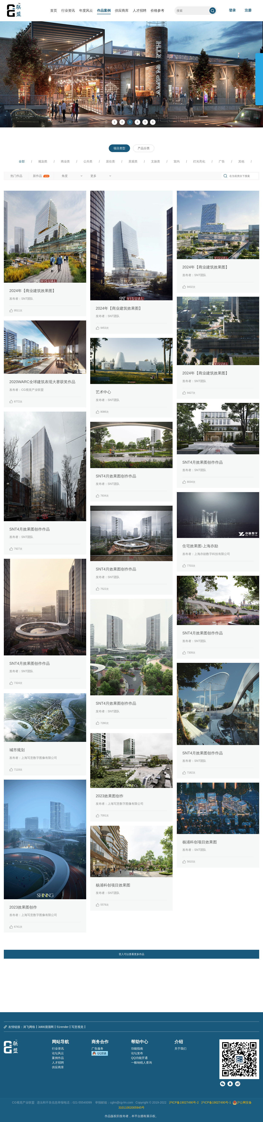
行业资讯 (68, 10)
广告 (222, 161)
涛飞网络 (29, 1027)
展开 (259, 77)
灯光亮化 (199, 161)
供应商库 (122, 10)
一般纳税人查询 (141, 1062)
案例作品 (58, 1058)
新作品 (41, 176)
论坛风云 (58, 1053)
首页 (53, 10)
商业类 (65, 161)
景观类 (133, 161)
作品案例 (104, 10)
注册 (248, 10)
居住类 (110, 161)
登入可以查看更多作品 (131, 954)
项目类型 (119, 148)
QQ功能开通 (139, 1058)
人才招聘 (139, 10)
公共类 (87, 161)
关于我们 (180, 1048)
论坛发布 (137, 1053)
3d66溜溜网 (46, 1027)
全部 (22, 161)
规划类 (42, 161)
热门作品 (16, 176)
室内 (177, 161)
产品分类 (144, 148)
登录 (232, 10)
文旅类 (155, 161)
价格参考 (157, 10)
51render (63, 1027)
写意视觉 (77, 1027)
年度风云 (86, 10)
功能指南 (137, 1048)
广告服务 (97, 1048)
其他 (241, 161)
